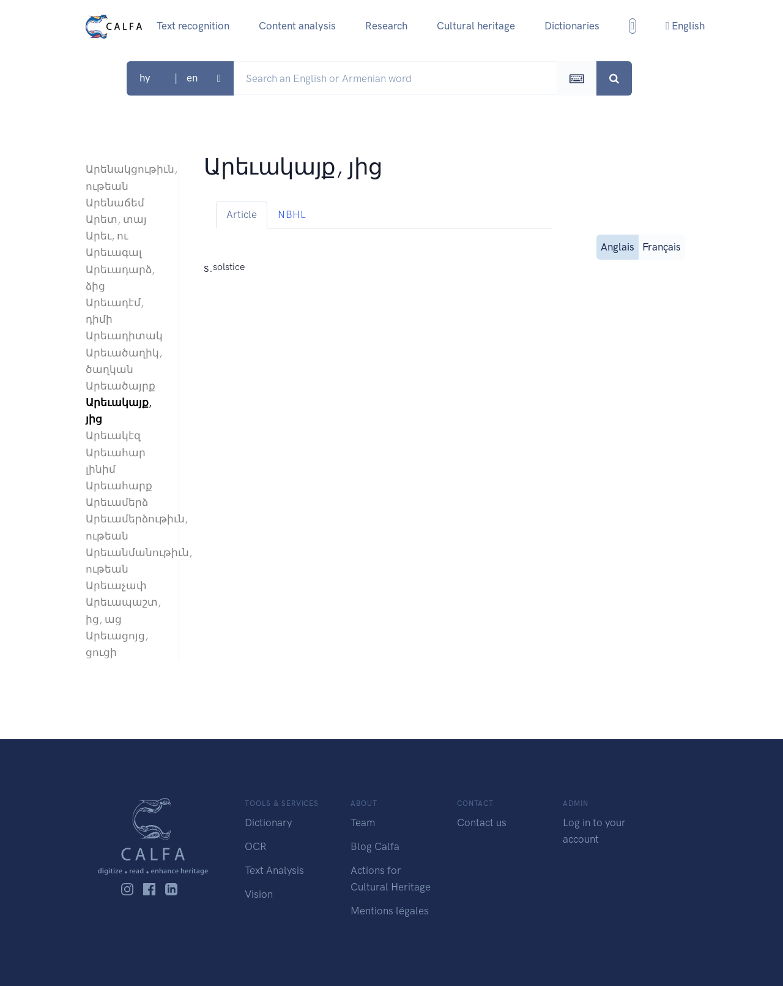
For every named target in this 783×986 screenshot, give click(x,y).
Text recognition (193, 26)
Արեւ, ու (107, 236)
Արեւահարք (119, 486)
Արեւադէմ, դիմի (115, 310)
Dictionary (268, 822)
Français (661, 246)
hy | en (177, 78)
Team (363, 822)
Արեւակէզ (113, 435)
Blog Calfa (375, 846)
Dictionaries (571, 26)
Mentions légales (390, 911)
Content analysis (297, 26)
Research (386, 26)
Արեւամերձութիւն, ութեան (126, 527)
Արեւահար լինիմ (116, 460)
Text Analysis (274, 870)
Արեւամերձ (117, 502)
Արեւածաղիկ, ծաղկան (124, 361)
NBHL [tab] (292, 214)
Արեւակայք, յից (119, 410)
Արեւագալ (114, 252)
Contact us (482, 822)
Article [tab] (241, 214)
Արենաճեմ (115, 203)
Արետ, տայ (116, 219)
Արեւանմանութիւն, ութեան (126, 560)
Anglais (617, 246)
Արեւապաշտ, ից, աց (123, 610)
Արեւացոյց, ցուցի (117, 644)
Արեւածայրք (120, 386)
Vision (259, 894)
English (685, 26)
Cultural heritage (476, 26)
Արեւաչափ (116, 585)
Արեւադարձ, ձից (120, 277)
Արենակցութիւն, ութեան (126, 177)
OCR (255, 846)
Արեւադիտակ (124, 335)
